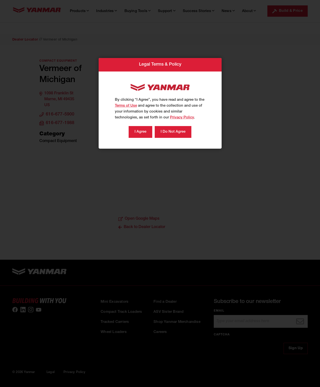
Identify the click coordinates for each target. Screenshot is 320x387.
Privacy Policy (182, 117)
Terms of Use (126, 106)
